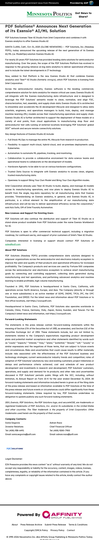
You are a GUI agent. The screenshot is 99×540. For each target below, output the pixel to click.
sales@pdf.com (12, 244)
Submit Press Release (55, 524)
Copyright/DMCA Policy (36, 530)
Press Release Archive (31, 524)
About (15, 524)
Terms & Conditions (78, 524)
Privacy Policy (57, 530)
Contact (71, 530)
